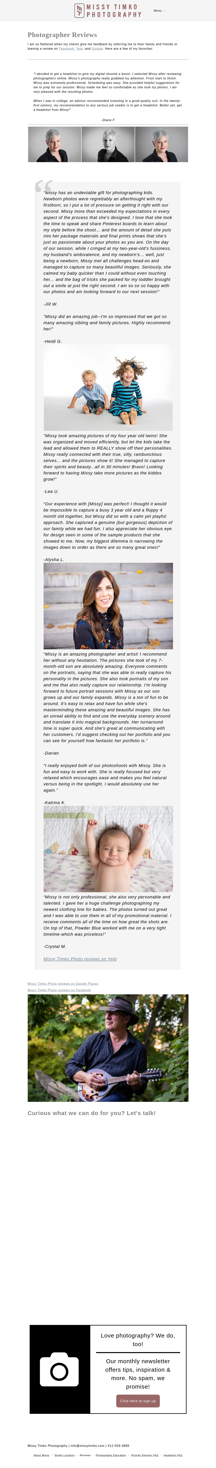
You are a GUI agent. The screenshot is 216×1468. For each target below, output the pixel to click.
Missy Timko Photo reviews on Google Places (63, 983)
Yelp (79, 48)
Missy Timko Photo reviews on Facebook (59, 990)
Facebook (66, 48)
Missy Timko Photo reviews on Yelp (80, 958)
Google (97, 48)
